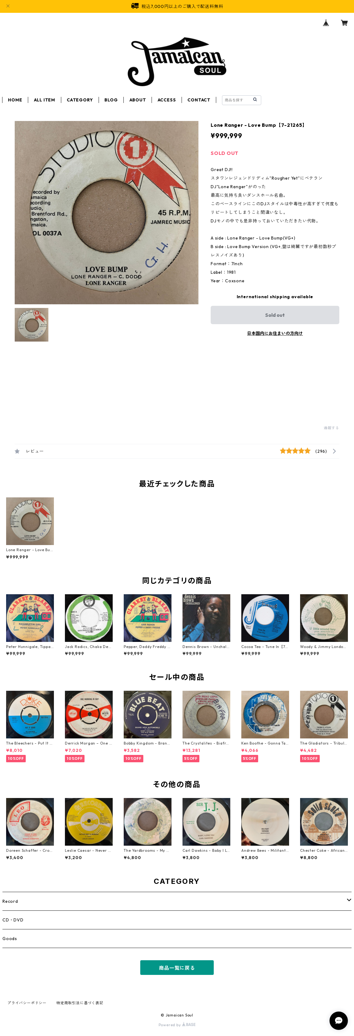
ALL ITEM (44, 100)
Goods (9, 938)
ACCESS (167, 100)
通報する (331, 428)
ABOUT (138, 100)
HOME (15, 100)
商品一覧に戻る (177, 968)
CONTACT (198, 100)
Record (10, 901)
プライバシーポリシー (27, 1003)
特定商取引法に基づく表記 (80, 1003)
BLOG (111, 100)
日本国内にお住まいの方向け (275, 333)
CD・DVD (13, 920)
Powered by (177, 1025)
